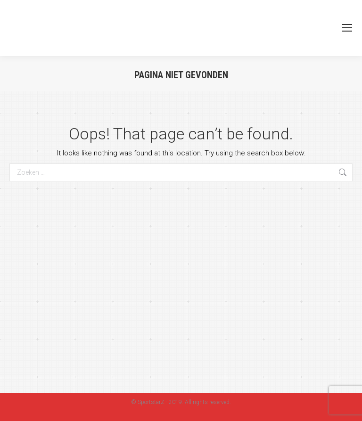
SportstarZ (151, 402)
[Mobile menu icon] (347, 27)
